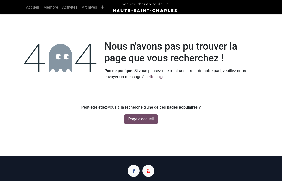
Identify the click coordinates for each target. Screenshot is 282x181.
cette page (154, 76)
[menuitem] (32, 7)
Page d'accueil (141, 119)
